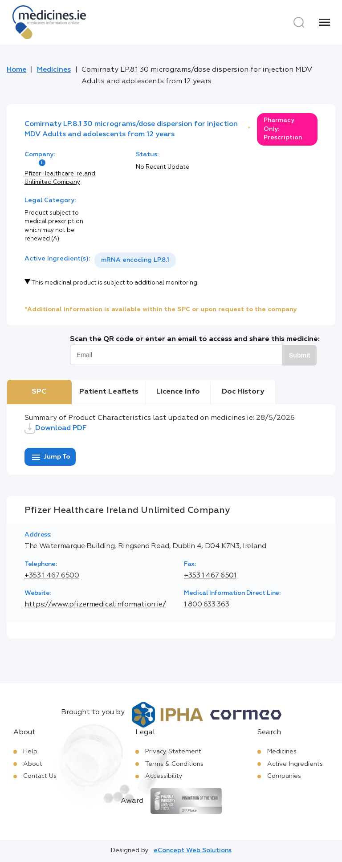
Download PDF (55, 428)
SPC (39, 391)
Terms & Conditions (174, 764)
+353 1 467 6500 (51, 575)
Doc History (243, 391)
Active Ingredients (295, 764)
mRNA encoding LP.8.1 (135, 260)
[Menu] (324, 22)
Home (16, 69)
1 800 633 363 (206, 604)
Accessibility (164, 776)
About (32, 764)
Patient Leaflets (108, 391)
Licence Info (178, 391)
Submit (299, 355)
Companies (284, 776)
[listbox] (135, 260)
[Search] (298, 22)
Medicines (54, 69)
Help (30, 751)
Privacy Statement (173, 751)
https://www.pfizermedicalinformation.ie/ (95, 604)
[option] (135, 260)
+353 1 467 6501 (210, 575)
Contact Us (40, 776)
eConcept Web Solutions (193, 850)
